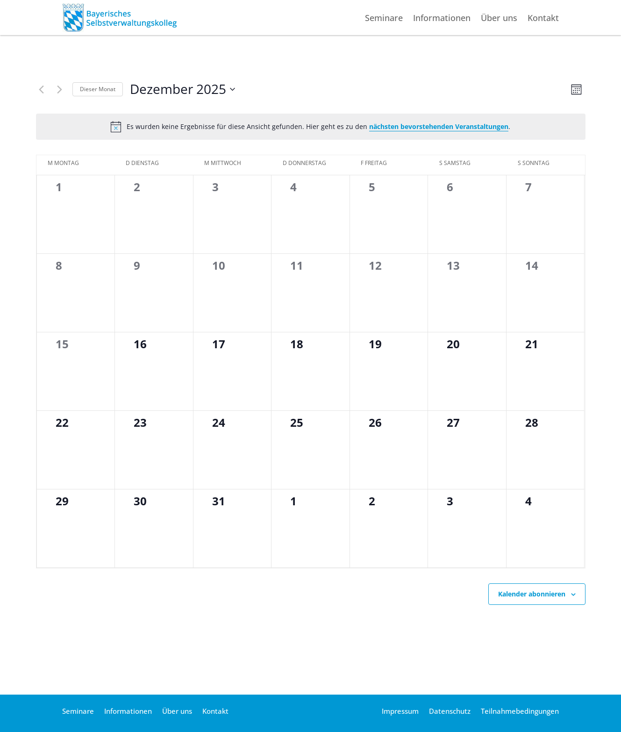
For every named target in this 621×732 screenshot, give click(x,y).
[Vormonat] (41, 89)
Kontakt (543, 18)
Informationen (442, 18)
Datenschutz (450, 712)
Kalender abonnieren (531, 593)
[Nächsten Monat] (59, 89)
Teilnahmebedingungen (520, 712)
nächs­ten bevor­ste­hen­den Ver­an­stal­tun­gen (438, 126)
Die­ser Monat (97, 89)
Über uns (499, 18)
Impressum (400, 712)
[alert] (310, 127)
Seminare (384, 18)
